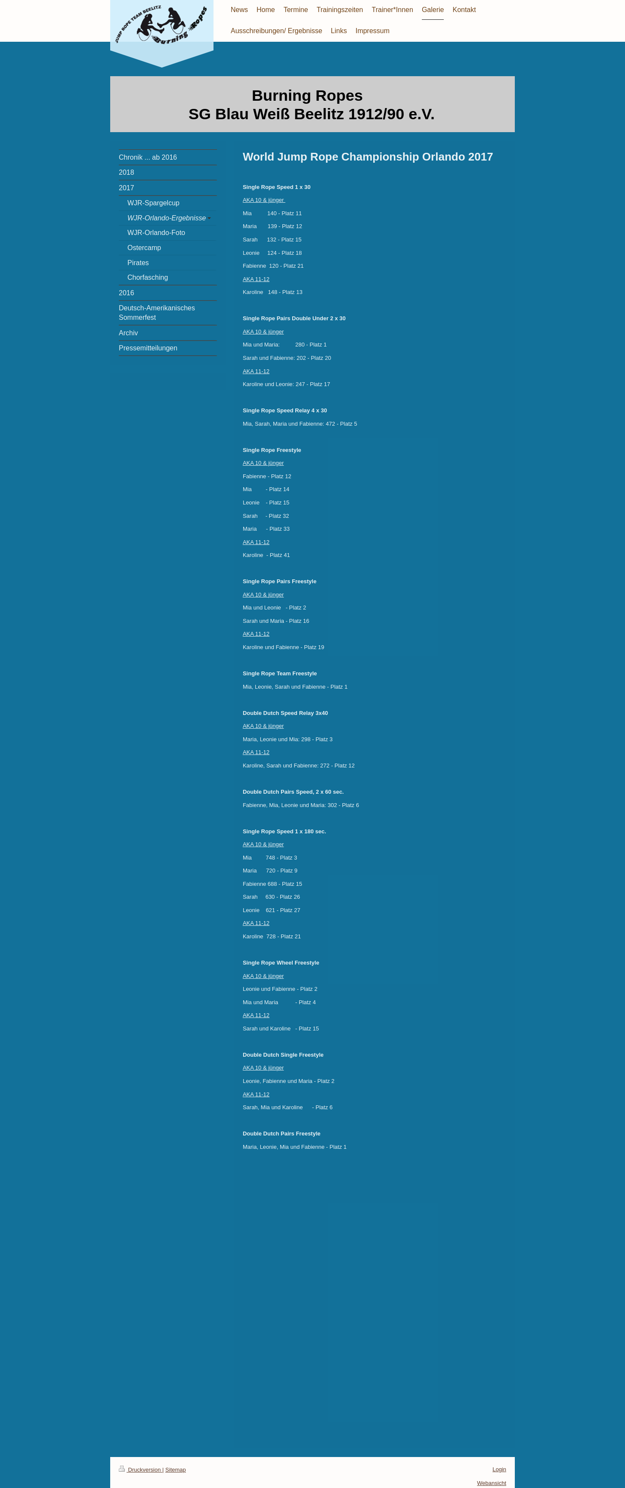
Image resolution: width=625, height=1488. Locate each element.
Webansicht (491, 1483)
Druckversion (140, 1469)
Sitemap (175, 1469)
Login (499, 1469)
